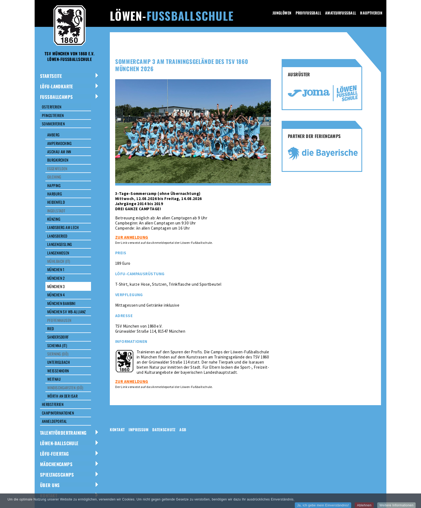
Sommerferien (53, 123)
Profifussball (308, 13)
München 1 (55, 269)
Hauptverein (371, 13)
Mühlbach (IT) (58, 261)
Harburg (54, 194)
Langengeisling (59, 244)
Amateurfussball (340, 13)
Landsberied (57, 236)
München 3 (56, 286)
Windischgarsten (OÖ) (65, 387)
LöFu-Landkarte (56, 86)
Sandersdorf (58, 337)
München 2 (56, 278)
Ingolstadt (56, 210)
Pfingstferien (53, 115)
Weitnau (54, 379)
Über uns (50, 485)
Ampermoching (59, 143)
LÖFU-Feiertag (54, 453)
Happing (53, 185)
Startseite (51, 75)
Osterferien (51, 107)
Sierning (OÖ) (57, 354)
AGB (182, 429)
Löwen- (172, 15)
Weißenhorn (58, 370)
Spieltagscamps (57, 474)
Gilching (54, 177)
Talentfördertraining (63, 432)
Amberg (53, 134)
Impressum (138, 429)
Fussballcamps (56, 96)
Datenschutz (164, 429)
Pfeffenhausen (59, 320)
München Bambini (61, 303)
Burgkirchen (57, 160)
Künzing (53, 219)
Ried (50, 328)
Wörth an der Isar (62, 396)
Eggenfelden (57, 168)
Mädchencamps (56, 464)
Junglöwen (282, 13)
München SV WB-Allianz (66, 311)
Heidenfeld (56, 202)
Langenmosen (58, 253)
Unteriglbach (58, 362)
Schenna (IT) (57, 345)
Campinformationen (58, 413)
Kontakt (48, 495)
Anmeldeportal (54, 421)
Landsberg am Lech (63, 227)
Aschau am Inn (59, 151)
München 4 (56, 294)
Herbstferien (52, 404)
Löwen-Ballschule (59, 443)
